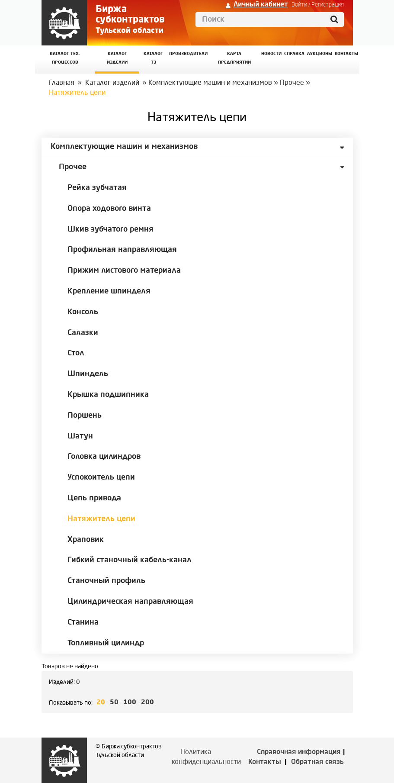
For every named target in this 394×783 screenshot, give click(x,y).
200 (147, 702)
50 (114, 702)
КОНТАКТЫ (346, 54)
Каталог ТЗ (153, 58)
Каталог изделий (117, 58)
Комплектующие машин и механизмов (210, 83)
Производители (188, 54)
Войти (299, 5)
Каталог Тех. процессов (65, 58)
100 (129, 702)
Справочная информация (299, 752)
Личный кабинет (261, 4)
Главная (61, 83)
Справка (294, 54)
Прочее (292, 83)
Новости (271, 54)
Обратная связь (317, 762)
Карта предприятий (234, 58)
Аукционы (319, 54)
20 (100, 702)
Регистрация (327, 5)
